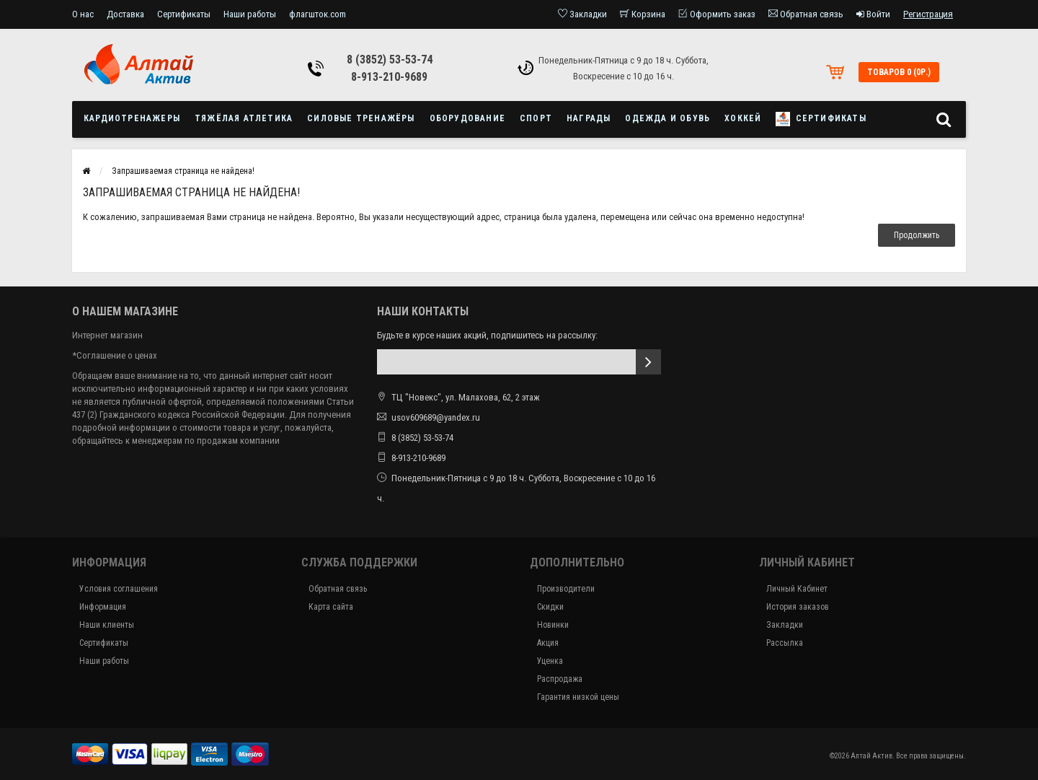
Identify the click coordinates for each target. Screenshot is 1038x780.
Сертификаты (183, 14)
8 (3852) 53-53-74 (389, 59)
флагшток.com (317, 14)
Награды (589, 118)
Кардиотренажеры (132, 118)
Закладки (784, 625)
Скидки (550, 607)
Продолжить (916, 235)
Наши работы (249, 14)
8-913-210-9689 (389, 77)
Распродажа (559, 679)
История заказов (797, 607)
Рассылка (784, 643)
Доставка (125, 14)
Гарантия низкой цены (578, 697)
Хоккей (742, 118)
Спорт (536, 118)
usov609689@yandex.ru (435, 417)
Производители (566, 589)
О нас (83, 14)
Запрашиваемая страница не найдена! (183, 171)
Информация (102, 607)
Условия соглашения (118, 589)
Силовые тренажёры (360, 118)
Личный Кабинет (797, 589)
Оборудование (467, 118)
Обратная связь (338, 589)
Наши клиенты (106, 625)
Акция (548, 643)
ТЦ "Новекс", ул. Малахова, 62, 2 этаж (458, 397)
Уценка (550, 661)
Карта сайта (331, 607)
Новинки (553, 625)
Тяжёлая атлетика (244, 118)
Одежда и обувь (667, 118)
